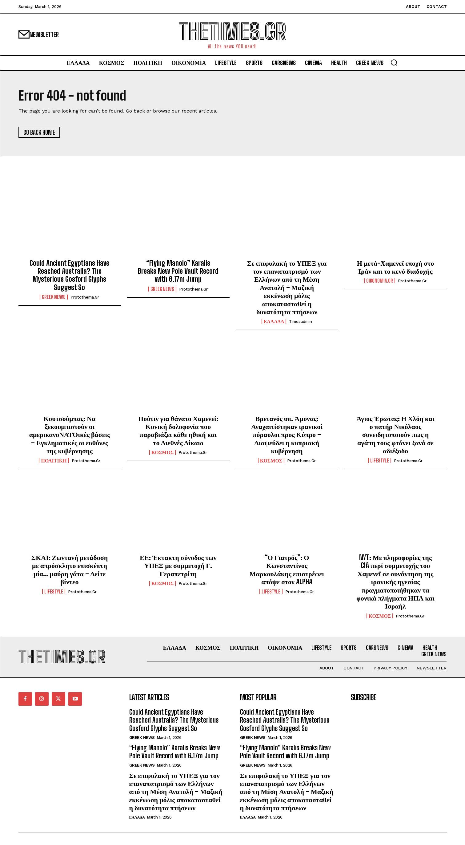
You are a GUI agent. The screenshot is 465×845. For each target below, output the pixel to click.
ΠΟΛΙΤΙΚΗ (53, 460)
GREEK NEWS (54, 297)
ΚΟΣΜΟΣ (162, 452)
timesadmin (300, 321)
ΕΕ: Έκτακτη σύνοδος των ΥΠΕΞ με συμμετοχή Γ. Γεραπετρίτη (178, 565)
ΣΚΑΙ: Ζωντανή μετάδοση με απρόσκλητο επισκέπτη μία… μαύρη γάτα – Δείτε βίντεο (69, 569)
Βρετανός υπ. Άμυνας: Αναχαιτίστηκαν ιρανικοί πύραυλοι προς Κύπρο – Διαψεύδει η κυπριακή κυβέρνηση (287, 434)
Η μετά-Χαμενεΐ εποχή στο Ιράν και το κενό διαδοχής (395, 267)
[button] (394, 62)
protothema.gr (84, 297)
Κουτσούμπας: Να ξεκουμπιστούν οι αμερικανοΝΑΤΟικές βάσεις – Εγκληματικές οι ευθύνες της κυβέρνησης (69, 434)
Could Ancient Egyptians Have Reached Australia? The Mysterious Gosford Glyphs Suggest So (69, 275)
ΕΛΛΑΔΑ (274, 321)
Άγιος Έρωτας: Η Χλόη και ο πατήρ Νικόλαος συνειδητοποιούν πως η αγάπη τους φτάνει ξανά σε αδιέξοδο (395, 434)
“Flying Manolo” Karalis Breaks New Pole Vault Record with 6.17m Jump (178, 271)
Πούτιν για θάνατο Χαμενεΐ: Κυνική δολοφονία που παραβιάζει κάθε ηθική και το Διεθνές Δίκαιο (178, 430)
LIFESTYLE (379, 460)
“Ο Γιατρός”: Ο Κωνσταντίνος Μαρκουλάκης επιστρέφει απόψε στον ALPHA (287, 569)
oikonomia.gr (379, 280)
